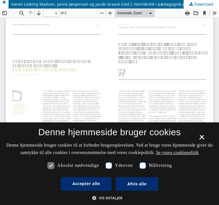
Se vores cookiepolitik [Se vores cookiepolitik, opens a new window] (177, 152)
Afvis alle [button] (137, 183)
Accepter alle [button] (86, 183)
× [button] (201, 139)
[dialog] (109, 163)
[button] (109, 198)
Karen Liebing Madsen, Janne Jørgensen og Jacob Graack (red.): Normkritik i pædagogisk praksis (103, 4)
